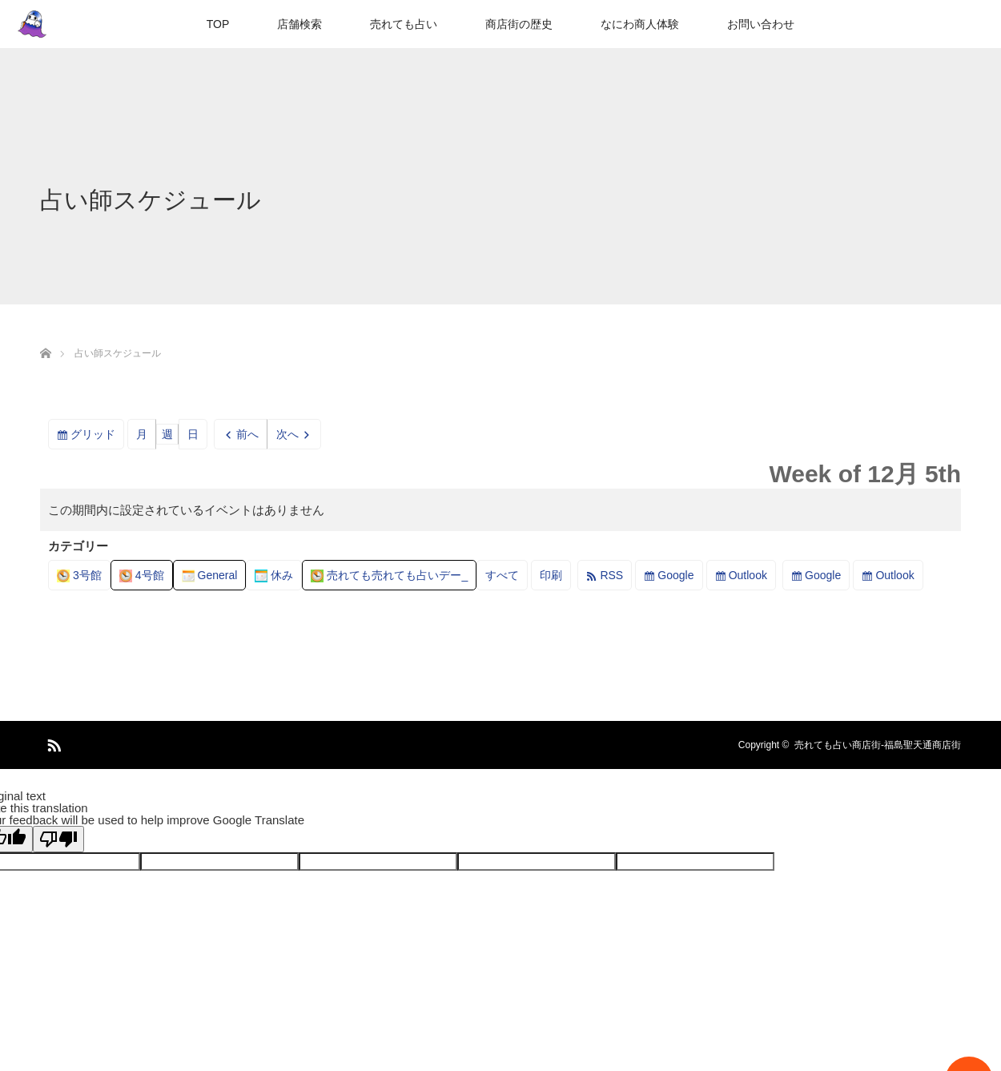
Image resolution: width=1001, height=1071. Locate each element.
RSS (611, 575)
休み (274, 575)
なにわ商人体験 (640, 24)
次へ (287, 434)
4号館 (141, 575)
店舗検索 (299, 24)
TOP (218, 24)
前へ (247, 434)
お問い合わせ (760, 24)
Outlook (748, 575)
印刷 (555, 578)
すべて (502, 575)
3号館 (79, 575)
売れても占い (403, 24)
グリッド (97, 437)
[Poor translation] (58, 839)
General (210, 575)
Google (675, 575)
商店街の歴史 (519, 24)
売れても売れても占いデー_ (389, 575)
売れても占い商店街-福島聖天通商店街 (877, 745)
